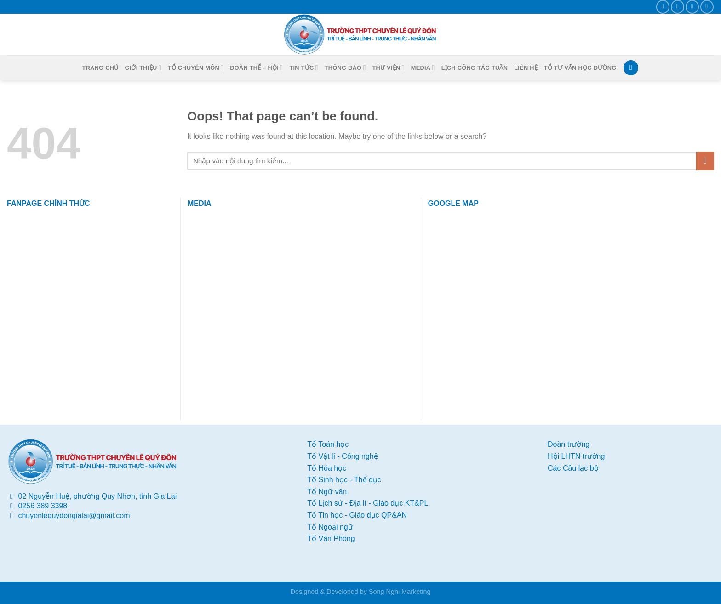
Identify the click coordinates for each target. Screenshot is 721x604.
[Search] (631, 67)
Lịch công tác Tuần (474, 67)
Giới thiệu (143, 67)
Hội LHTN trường (576, 456)
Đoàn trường (568, 444)
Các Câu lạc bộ (573, 468)
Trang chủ (100, 67)
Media (423, 67)
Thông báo (345, 67)
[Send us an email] (677, 6)
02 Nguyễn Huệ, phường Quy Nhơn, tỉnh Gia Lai (97, 496)
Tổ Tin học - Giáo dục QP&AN (357, 515)
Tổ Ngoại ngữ (330, 527)
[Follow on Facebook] (663, 6)
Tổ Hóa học (326, 468)
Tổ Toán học (328, 444)
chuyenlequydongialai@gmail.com (74, 515)
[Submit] (705, 161)
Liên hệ (526, 67)
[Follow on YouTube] (707, 6)
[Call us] (692, 6)
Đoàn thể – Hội (256, 67)
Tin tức (303, 67)
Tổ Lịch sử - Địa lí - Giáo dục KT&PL (367, 503)
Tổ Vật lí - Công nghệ (342, 456)
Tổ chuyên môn (195, 67)
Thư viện (388, 67)
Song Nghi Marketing (399, 591)
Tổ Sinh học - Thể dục (344, 480)
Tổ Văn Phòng (331, 538)
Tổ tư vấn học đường (580, 67)
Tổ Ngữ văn (327, 492)
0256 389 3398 (42, 506)
